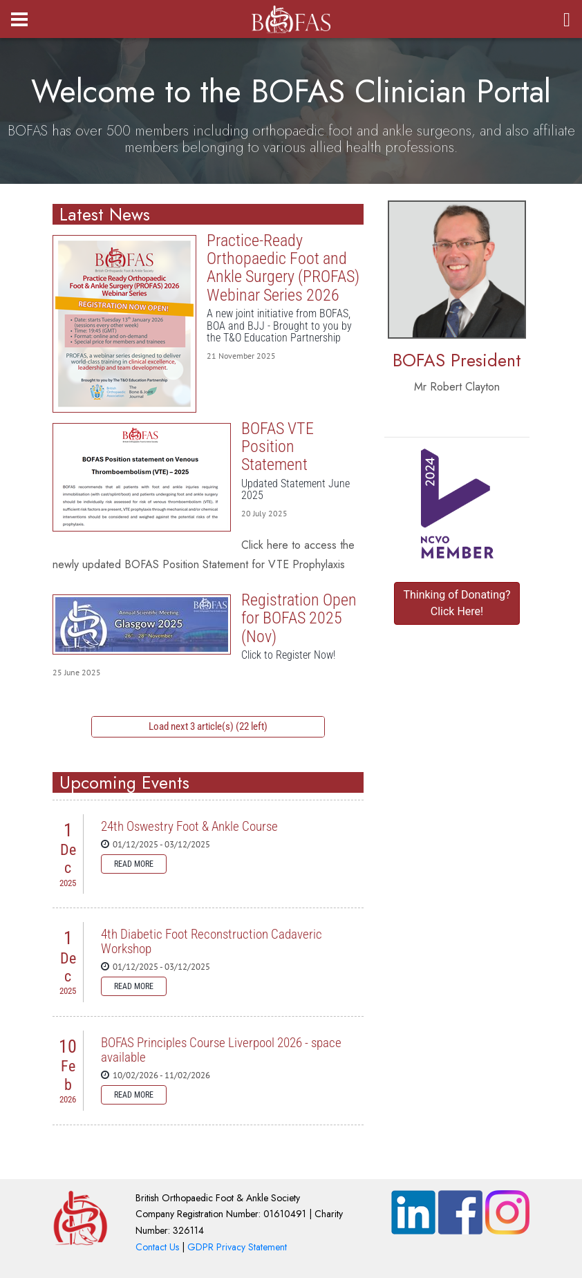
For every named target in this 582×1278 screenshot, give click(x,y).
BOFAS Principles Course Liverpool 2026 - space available (221, 1050)
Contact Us (157, 1247)
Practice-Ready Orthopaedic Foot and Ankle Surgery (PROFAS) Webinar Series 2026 (124, 324)
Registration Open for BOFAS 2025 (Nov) (141, 624)
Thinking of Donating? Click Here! (456, 603)
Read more (133, 864)
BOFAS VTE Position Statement (141, 477)
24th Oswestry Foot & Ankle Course (189, 826)
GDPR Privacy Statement (237, 1247)
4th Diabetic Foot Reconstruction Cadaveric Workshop (211, 941)
